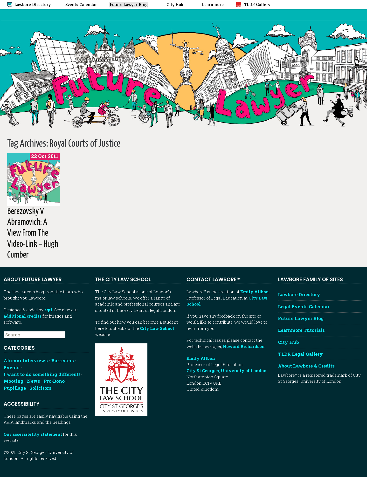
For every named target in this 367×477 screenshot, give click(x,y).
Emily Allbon (254, 291)
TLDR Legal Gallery (300, 354)
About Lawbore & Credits (306, 366)
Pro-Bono (54, 381)
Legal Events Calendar (303, 306)
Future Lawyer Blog (301, 318)
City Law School (157, 328)
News (33, 381)
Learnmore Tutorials (301, 330)
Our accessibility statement (33, 434)
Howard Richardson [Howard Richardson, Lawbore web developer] (244, 346)
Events (12, 367)
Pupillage (15, 388)
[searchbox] (34, 334)
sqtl (48, 310)
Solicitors (40, 388)
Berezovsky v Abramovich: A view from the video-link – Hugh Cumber (32, 233)
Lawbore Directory (299, 294)
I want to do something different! (42, 374)
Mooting (13, 381)
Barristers (62, 360)
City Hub (288, 342)
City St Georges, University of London (227, 370)
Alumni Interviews (26, 360)
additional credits (23, 316)
